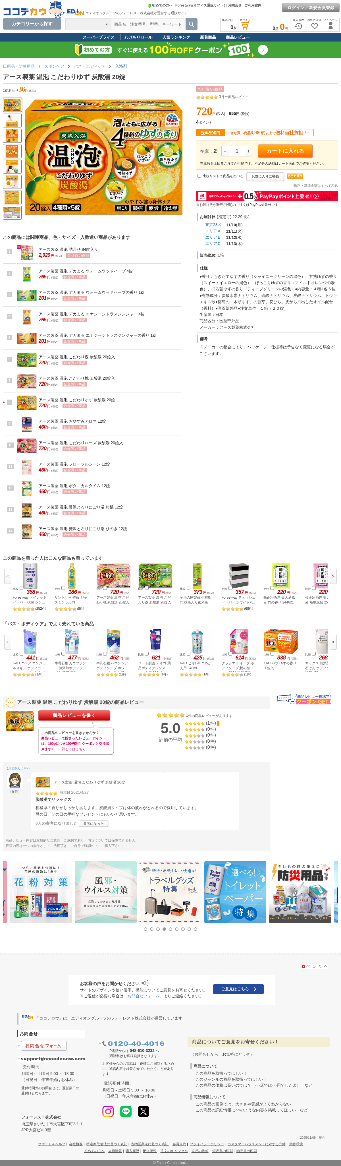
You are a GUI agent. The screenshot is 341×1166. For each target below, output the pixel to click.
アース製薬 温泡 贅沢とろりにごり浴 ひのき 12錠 (83, 528)
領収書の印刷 (222, 1151)
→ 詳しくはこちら (71, 749)
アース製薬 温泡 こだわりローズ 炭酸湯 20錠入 (81, 443)
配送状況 (150, 1151)
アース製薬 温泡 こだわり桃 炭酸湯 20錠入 (77, 378)
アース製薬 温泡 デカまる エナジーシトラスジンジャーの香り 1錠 (98, 335)
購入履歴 (132, 1151)
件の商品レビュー (234, 97)
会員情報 (115, 1151)
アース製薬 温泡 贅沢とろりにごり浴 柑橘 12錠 (81, 507)
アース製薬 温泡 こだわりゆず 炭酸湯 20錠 (77, 400)
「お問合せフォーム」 (143, 996)
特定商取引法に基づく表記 (106, 1144)
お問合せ (235, 5)
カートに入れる (285, 151)
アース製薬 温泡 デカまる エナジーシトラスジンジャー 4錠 (92, 314)
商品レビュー (238, 37)
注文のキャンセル (174, 1151)
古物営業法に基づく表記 (150, 1144)
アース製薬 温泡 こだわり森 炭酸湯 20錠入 (77, 357)
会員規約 (179, 1144)
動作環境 (296, 1144)
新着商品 (208, 37)
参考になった (93, 824)
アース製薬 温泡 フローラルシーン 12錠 (74, 464)
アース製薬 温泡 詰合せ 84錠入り (68, 249)
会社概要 (76, 1144)
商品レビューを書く (74, 715)
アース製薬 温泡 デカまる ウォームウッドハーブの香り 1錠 (92, 292)
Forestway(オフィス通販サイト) (200, 5)
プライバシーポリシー (207, 1144)
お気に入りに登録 (265, 177)
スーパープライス (99, 37)
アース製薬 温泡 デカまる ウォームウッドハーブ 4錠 (86, 271)
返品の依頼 (200, 1151)
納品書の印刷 (246, 1151)
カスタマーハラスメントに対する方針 (257, 1144)
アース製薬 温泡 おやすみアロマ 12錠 (72, 421)
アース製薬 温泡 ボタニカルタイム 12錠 (74, 485)
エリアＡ (213, 231)
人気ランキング (176, 37)
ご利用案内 (252, 5)
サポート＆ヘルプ (51, 1144)
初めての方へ (159, 5)
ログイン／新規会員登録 (311, 7)
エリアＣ (213, 243)
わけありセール (138, 37)
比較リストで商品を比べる (223, 176)
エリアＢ (213, 237)
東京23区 (213, 224)
